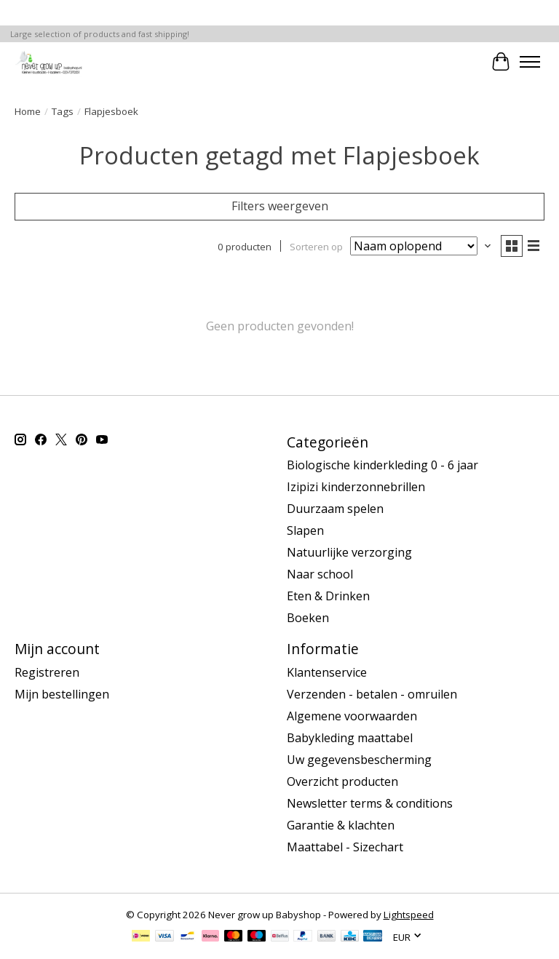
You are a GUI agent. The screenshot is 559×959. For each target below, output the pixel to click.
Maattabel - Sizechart (345, 847)
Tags (63, 111)
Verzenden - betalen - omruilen (372, 694)
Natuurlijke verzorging (349, 552)
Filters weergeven (279, 206)
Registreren (47, 672)
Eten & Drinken (328, 596)
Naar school (320, 574)
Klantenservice (327, 672)
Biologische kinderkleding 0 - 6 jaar (382, 465)
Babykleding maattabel (350, 738)
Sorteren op (316, 245)
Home (28, 111)
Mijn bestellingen (62, 694)
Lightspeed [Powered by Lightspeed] (409, 914)
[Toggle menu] (529, 61)
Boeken (308, 618)
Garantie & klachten (341, 825)
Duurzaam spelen (335, 509)
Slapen (305, 530)
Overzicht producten (342, 781)
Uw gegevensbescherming (359, 760)
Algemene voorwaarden (352, 716)
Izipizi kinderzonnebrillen (356, 487)
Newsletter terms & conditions (370, 803)
